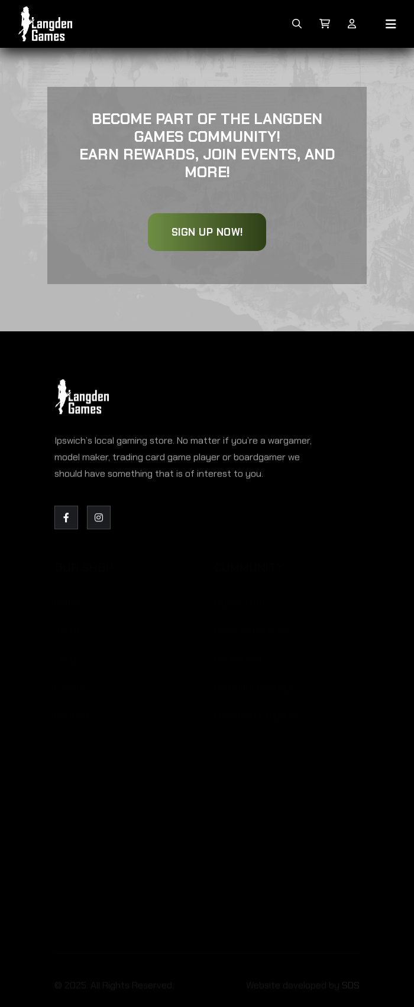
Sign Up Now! (207, 232)
